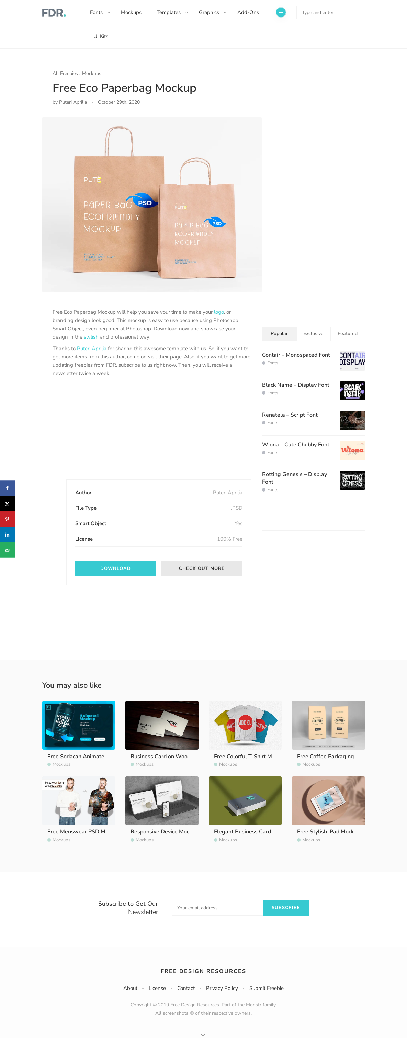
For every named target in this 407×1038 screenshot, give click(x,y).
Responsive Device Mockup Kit (168, 832)
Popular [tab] (279, 333)
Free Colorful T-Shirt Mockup (250, 756)
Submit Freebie (266, 988)
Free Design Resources (203, 971)
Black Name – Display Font (295, 385)
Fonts (96, 12)
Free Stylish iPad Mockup (328, 832)
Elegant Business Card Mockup (253, 832)
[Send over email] (7, 550)
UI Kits (100, 36)
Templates (169, 12)
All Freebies (65, 73)
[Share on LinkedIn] (7, 534)
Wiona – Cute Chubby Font (295, 445)
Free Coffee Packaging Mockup (336, 756)
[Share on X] (7, 503)
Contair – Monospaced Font (296, 355)
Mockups (131, 12)
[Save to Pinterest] (7, 519)
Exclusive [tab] (313, 333)
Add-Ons (248, 12)
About (130, 988)
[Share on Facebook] (7, 488)
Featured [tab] (348, 333)
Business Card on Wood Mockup (171, 756)
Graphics (209, 12)
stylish (91, 336)
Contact (186, 988)
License (157, 988)
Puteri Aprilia (91, 348)
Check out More (202, 568)
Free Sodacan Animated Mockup (87, 756)
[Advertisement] (104, 434)
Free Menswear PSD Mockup (83, 832)
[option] (152, 204)
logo (219, 312)
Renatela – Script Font (290, 415)
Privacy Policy (222, 988)
